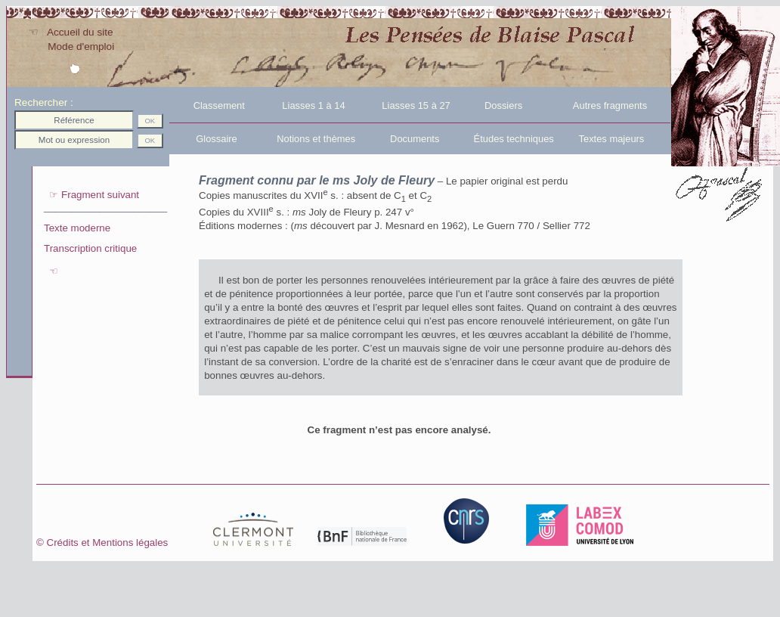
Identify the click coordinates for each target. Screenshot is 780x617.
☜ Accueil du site (71, 32)
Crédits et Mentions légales (130, 542)
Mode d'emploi (71, 46)
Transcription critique (90, 248)
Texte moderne (77, 228)
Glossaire (204, 138)
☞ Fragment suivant (91, 194)
